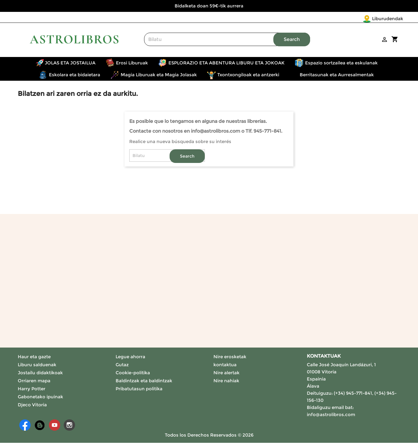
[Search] (227, 40)
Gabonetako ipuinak (40, 398)
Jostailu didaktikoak (40, 374)
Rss (39, 426)
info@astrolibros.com (331, 415)
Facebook (25, 426)
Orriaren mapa (34, 382)
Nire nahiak (226, 382)
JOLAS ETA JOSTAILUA (70, 64)
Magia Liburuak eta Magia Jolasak (159, 76)
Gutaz (122, 366)
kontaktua (225, 366)
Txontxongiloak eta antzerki (248, 76)
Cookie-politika (133, 374)
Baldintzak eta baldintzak (144, 382)
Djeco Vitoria (32, 406)
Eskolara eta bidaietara (74, 76)
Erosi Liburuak (132, 64)
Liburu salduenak (37, 366)
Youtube (54, 426)
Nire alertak (226, 374)
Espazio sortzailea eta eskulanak (341, 64)
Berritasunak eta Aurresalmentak (337, 76)
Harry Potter (31, 390)
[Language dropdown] (391, 19)
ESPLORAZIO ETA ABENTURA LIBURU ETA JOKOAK (226, 64)
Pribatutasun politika (139, 390)
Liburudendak (352, 18)
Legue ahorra (130, 358)
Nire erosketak (229, 358)
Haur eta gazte (34, 358)
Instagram (69, 426)
